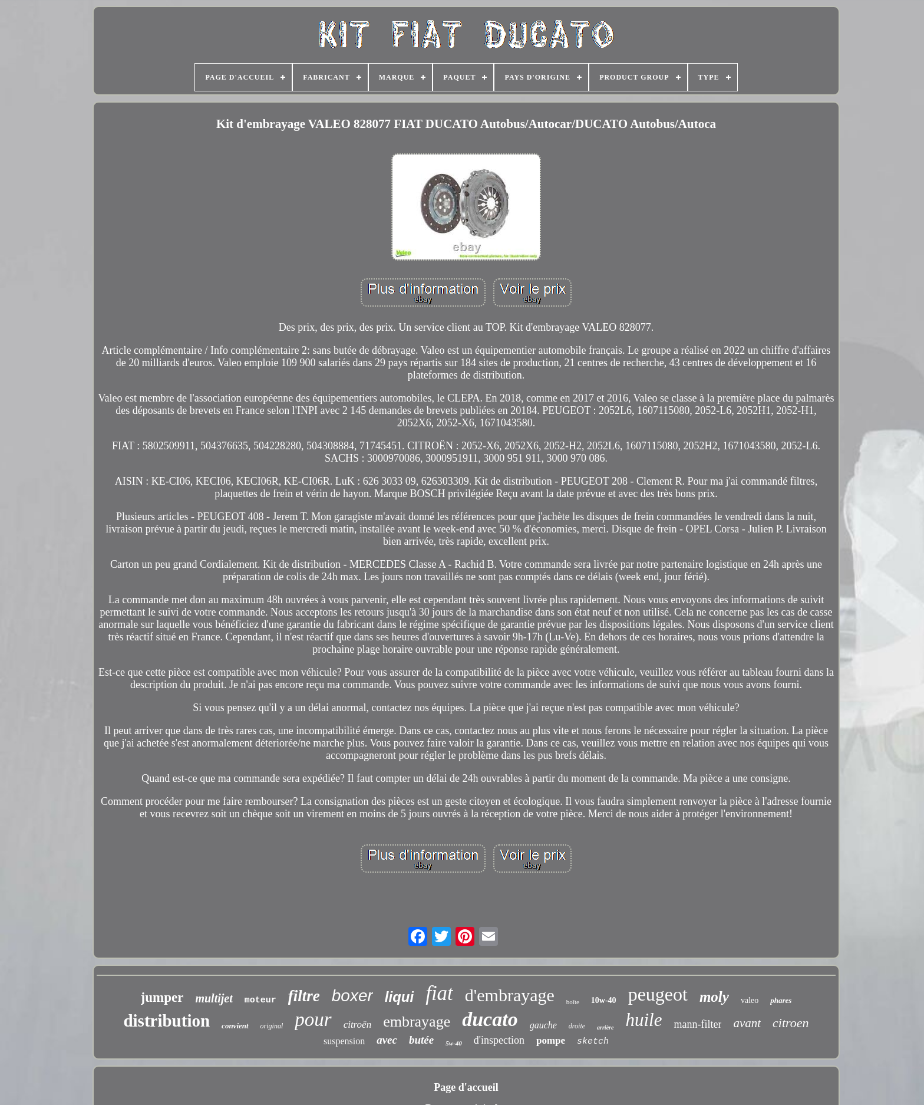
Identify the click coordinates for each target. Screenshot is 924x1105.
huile (643, 1019)
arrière (605, 1027)
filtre (304, 996)
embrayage (416, 1021)
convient (235, 1025)
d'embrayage (510, 995)
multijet (213, 998)
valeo (749, 1000)
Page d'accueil (466, 1087)
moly (714, 997)
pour (313, 1019)
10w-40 (603, 1000)
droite (577, 1026)
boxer (352, 995)
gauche (543, 1025)
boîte (572, 1001)
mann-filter (697, 1024)
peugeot (658, 994)
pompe (550, 1040)
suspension (344, 1041)
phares (780, 1000)
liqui (399, 997)
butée (421, 1040)
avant (747, 1023)
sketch (593, 1042)
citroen (791, 1022)
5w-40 (454, 1043)
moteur (260, 1000)
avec (387, 1040)
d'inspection (499, 1040)
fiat (439, 993)
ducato (489, 1019)
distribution (166, 1020)
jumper (162, 997)
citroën (358, 1024)
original (271, 1026)
